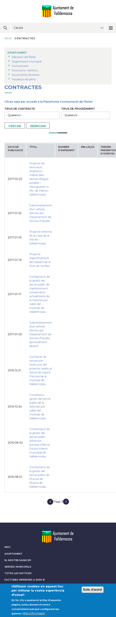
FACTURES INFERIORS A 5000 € (24, 579)
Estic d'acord (92, 591)
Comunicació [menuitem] (20, 66)
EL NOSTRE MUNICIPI (17, 560)
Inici (8, 38)
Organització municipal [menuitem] (26, 61)
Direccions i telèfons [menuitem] (25, 70)
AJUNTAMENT (13, 553)
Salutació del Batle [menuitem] (24, 57)
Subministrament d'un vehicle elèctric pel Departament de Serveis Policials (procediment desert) (40, 334)
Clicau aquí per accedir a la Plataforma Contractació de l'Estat (48, 101)
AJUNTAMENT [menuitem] (17, 52)
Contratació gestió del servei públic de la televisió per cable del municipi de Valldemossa (40, 406)
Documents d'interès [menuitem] (25, 75)
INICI (7, 547)
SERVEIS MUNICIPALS (17, 566)
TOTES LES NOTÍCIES (18, 573)
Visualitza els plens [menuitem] (24, 79)
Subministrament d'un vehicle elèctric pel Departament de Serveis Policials (40, 213)
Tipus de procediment (78, 108)
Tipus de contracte (19, 108)
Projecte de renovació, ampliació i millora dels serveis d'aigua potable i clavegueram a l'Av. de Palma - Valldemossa (39, 179)
